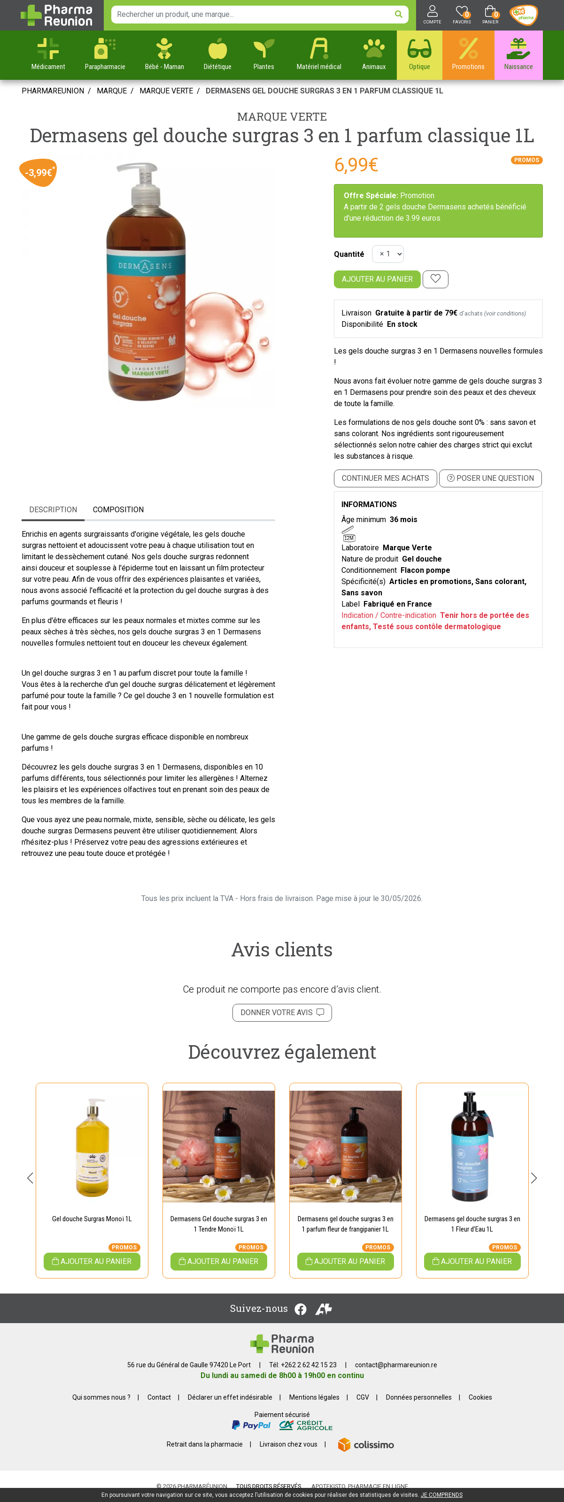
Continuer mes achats (385, 478)
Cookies (480, 1397)
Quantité (349, 254)
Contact (159, 1397)
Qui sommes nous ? (101, 1397)
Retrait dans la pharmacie (205, 1444)
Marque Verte (282, 116)
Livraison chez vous (288, 1444)
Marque (112, 90)
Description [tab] (53, 509)
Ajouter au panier (377, 279)
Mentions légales (314, 1397)
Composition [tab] (118, 509)
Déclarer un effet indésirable (230, 1397)
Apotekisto (359, 1486)
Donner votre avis (282, 1012)
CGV (362, 1397)
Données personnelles (419, 1397)
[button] (30, 1178)
